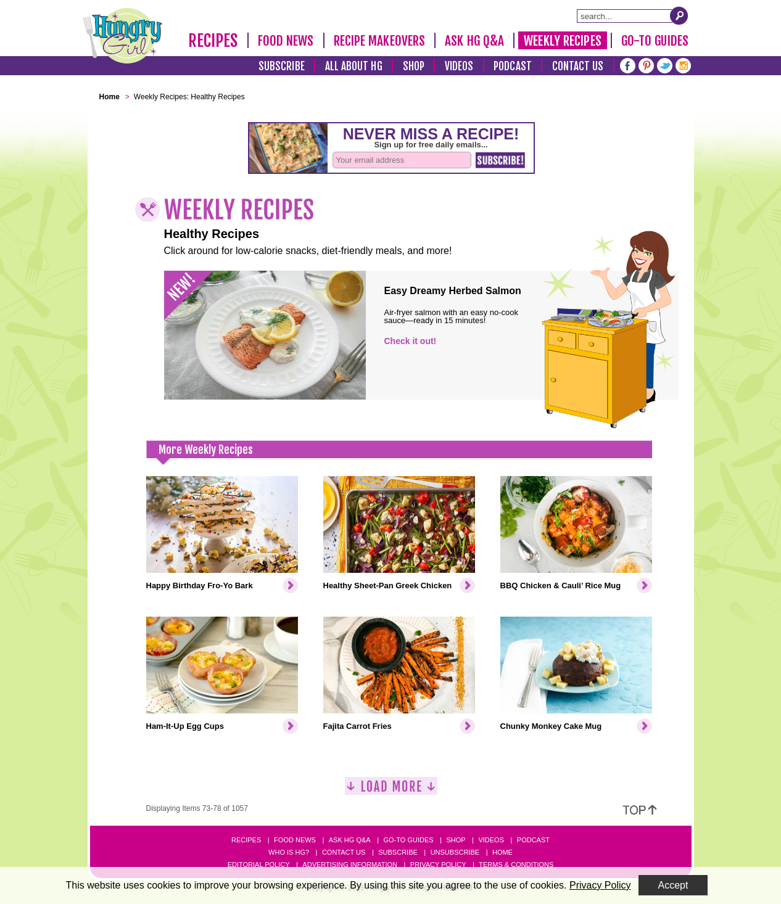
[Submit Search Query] (679, 15)
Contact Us (578, 66)
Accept (673, 885)
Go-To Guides (654, 41)
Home (502, 852)
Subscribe (281, 66)
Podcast (513, 66)
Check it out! (410, 341)
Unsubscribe (455, 852)
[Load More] (391, 791)
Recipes (213, 40)
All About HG (353, 66)
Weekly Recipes (562, 41)
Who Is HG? (288, 852)
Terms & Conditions (516, 864)
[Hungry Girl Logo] (122, 36)
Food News (286, 41)
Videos (459, 66)
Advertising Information (349, 864)
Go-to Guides (408, 840)
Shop (413, 66)
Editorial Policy (259, 864)
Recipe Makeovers (380, 41)
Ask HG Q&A (474, 41)
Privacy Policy (438, 864)
